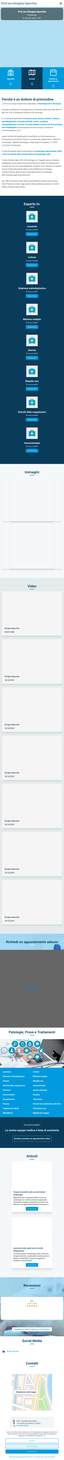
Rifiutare (32, 1441)
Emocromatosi (9, 1095)
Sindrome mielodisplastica (14, 1076)
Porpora (6, 1104)
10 (47, 1323)
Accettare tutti (32, 1451)
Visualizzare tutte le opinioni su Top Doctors (32, 1329)
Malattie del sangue (41, 1113)
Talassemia (37, 1099)
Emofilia (36, 1095)
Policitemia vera (39, 1108)
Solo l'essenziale (32, 1446)
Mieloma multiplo (40, 1076)
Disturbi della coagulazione (14, 1085)
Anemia (6, 1081)
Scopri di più (32, 234)
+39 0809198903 (22, 1425)
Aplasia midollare (40, 1090)
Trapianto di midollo (11, 1108)
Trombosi (7, 1090)
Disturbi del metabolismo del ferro (47, 1104)
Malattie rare (38, 1081)
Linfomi (36, 1072)
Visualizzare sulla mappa (26, 1392)
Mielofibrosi (8, 1113)
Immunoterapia (39, 1085)
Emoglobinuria (9, 1099)
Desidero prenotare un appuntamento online (32, 1139)
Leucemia (7, 1072)
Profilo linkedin (13, 1351)
